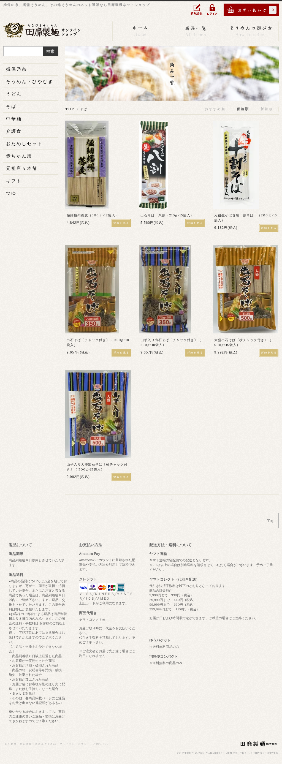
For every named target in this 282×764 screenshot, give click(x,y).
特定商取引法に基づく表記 (38, 744)
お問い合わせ (102, 744)
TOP (69, 109)
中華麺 (14, 118)
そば (84, 109)
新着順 (267, 109)
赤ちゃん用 (19, 156)
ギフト (14, 180)
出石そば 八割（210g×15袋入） (167, 215)
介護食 (14, 131)
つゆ (11, 193)
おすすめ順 (215, 109)
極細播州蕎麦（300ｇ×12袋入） (93, 215)
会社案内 (11, 744)
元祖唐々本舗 (21, 168)
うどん (14, 94)
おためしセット (24, 143)
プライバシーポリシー (75, 744)
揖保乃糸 (16, 69)
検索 (50, 51)
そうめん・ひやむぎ (29, 81)
